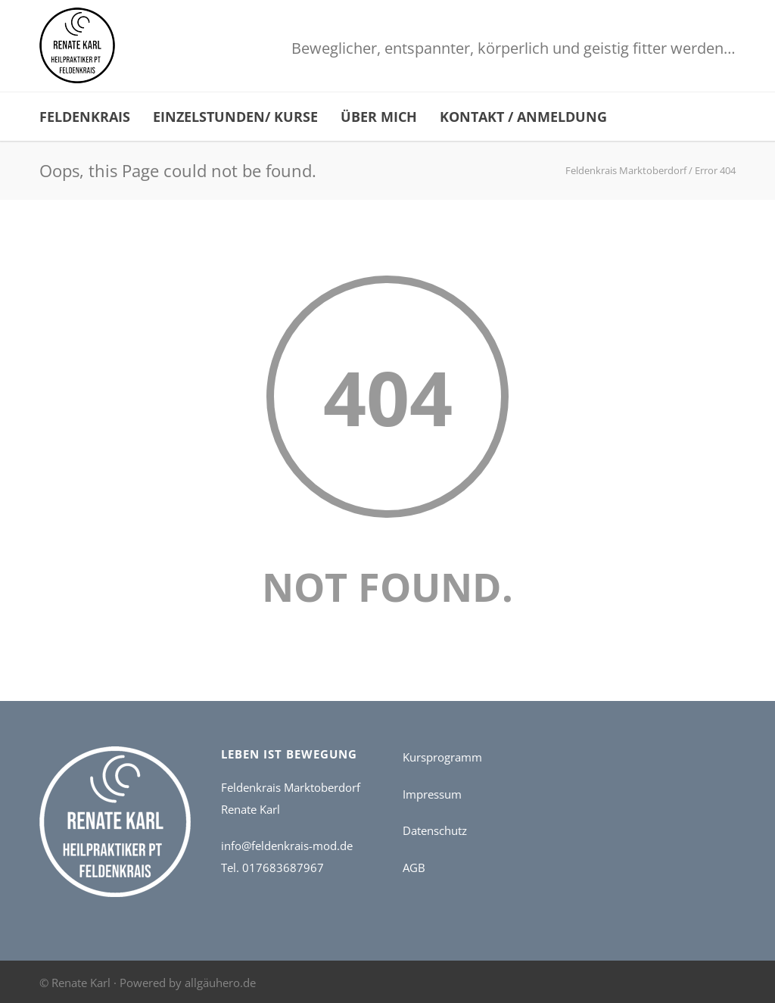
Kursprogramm (442, 757)
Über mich (379, 116)
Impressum (432, 794)
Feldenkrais (84, 116)
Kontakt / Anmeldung (523, 116)
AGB (414, 867)
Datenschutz (435, 830)
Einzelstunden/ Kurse (235, 116)
